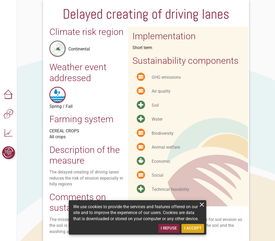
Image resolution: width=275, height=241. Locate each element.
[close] (202, 204)
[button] (8, 95)
